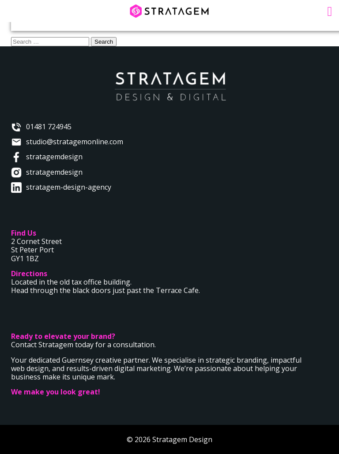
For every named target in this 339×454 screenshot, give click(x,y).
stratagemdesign (54, 156)
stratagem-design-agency (68, 187)
